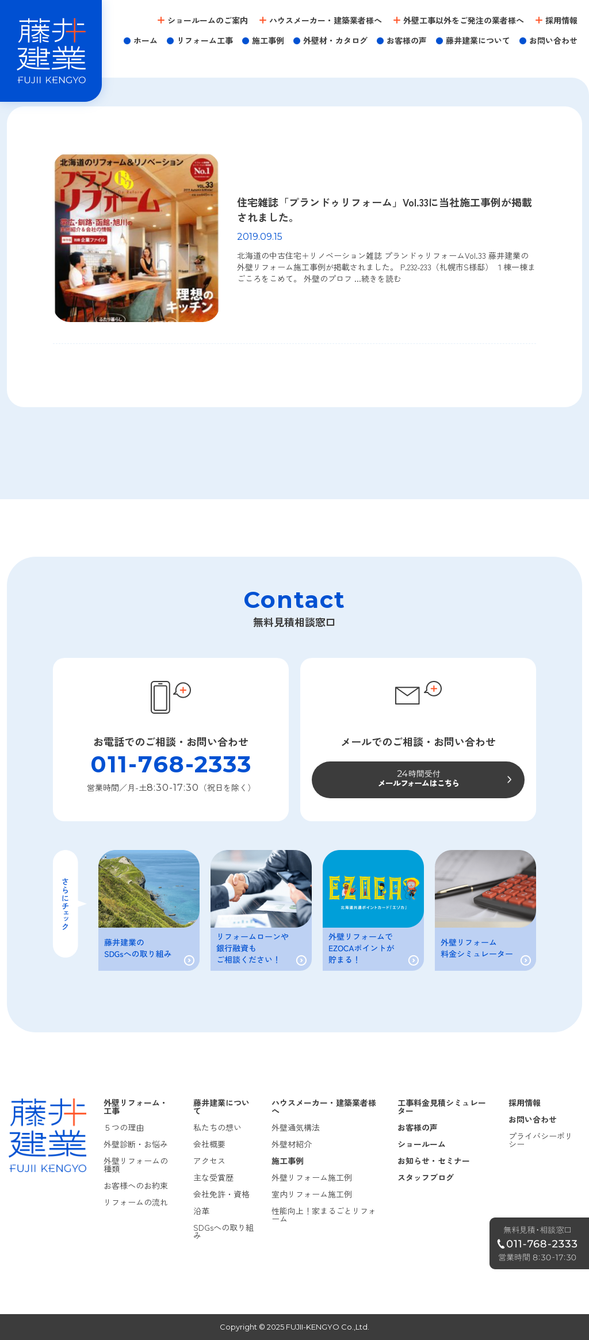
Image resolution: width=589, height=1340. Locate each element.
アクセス (209, 1161)
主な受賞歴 (213, 1177)
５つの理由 (124, 1127)
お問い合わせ (553, 40)
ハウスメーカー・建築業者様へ (325, 20)
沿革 (201, 1211)
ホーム (145, 40)
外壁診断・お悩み (136, 1144)
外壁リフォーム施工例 (311, 1177)
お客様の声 (407, 40)
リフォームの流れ (136, 1202)
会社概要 (209, 1144)
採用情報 (561, 20)
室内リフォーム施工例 (311, 1194)
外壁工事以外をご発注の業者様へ (463, 20)
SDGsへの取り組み (223, 1231)
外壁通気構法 (295, 1127)
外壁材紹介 (291, 1144)
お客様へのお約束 (136, 1185)
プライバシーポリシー (540, 1140)
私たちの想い (217, 1127)
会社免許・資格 (221, 1194)
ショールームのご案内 (207, 20)
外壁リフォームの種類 (136, 1165)
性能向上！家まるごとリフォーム (323, 1215)
